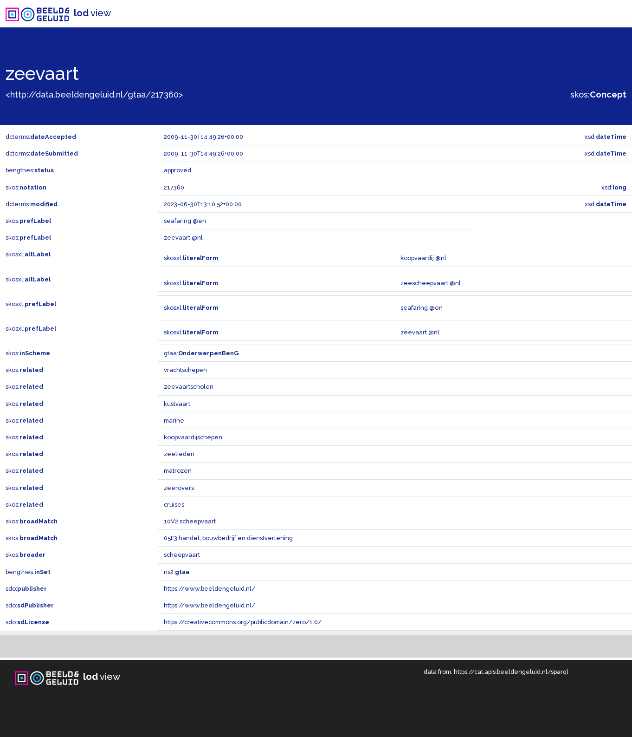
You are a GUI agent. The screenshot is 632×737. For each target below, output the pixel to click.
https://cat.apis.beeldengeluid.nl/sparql (511, 671)
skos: (598, 94)
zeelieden (179, 453)
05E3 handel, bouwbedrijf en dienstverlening (228, 538)
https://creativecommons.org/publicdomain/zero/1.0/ (243, 622)
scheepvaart (182, 554)
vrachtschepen (185, 369)
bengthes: (30, 170)
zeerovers (179, 487)
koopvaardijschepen (193, 437)
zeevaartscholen (188, 386)
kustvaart (177, 403)
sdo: (26, 588)
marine (174, 420)
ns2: (176, 571)
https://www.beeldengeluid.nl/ (209, 588)
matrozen (178, 470)
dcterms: (41, 136)
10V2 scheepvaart (190, 521)
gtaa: (201, 353)
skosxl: (28, 254)
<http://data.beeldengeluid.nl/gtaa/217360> (94, 94)
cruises (174, 504)
